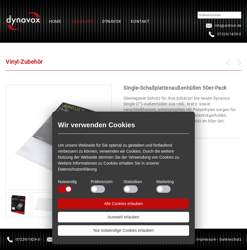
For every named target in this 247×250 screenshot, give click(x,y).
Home (55, 21)
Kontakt (140, 21)
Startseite (23, 21)
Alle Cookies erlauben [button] (123, 203)
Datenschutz (230, 239)
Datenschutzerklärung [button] (77, 169)
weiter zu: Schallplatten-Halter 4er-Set (239, 62)
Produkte (83, 21)
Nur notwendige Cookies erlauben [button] (124, 230)
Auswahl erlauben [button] (123, 217)
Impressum (206, 239)
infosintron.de (223, 25)
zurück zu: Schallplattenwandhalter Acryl (228, 62)
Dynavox (111, 21)
